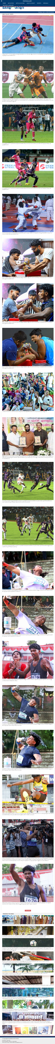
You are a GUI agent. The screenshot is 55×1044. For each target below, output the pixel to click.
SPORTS (39, 3)
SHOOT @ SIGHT (31, 3)
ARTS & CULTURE (20, 3)
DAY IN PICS (11, 3)
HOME (4, 3)
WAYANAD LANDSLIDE (8, 5)
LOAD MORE (27, 910)
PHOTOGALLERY (16, 1)
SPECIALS (45, 3)
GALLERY (7, 14)
